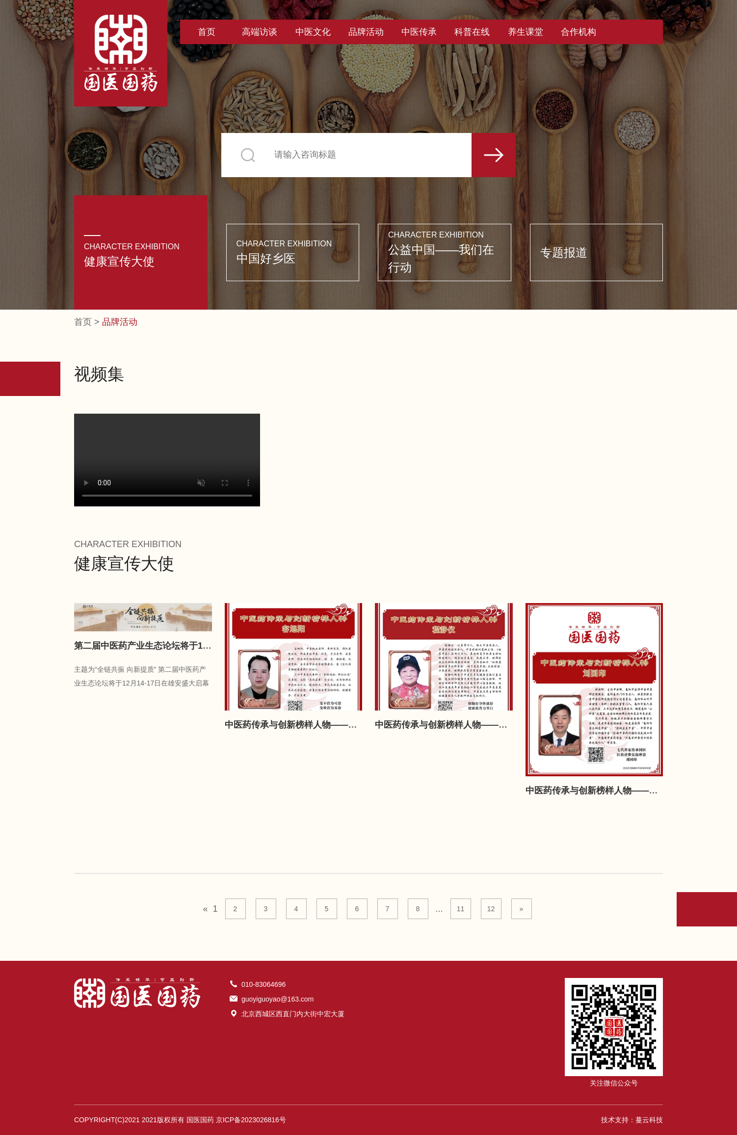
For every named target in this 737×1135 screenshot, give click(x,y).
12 (491, 909)
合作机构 (578, 32)
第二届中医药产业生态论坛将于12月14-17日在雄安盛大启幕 (192, 646)
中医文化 (313, 32)
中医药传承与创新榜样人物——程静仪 (450, 725)
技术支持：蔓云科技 (632, 1120)
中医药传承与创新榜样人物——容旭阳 (300, 725)
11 (461, 909)
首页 (206, 32)
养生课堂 (525, 32)
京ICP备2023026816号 (251, 1120)
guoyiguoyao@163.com (277, 999)
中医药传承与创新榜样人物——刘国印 (601, 790)
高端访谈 (259, 32)
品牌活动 (366, 32)
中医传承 (419, 32)
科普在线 (472, 32)
